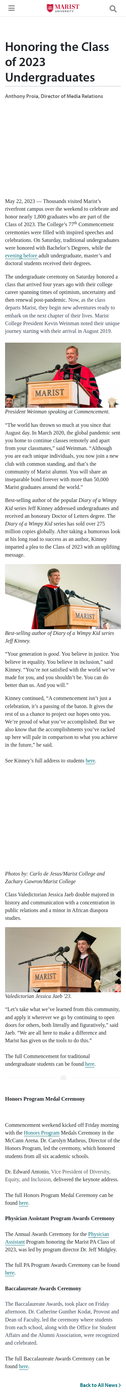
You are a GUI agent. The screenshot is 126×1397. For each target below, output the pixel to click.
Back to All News (100, 1385)
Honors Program (41, 1133)
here (90, 760)
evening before (22, 255)
